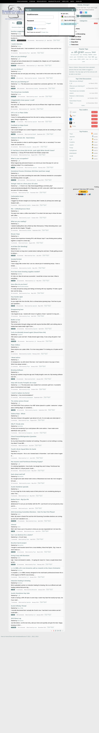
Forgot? (48, 23)
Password (30, 20)
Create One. (45, 32)
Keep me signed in (40, 28)
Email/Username (32, 14)
